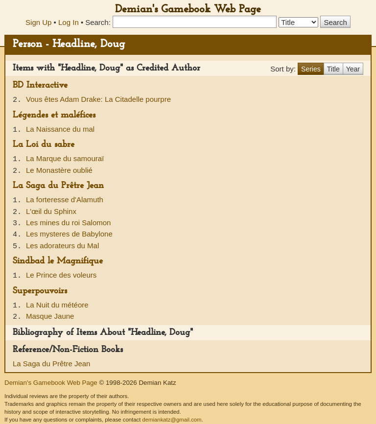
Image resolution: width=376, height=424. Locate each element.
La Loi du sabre (43, 144)
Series (311, 69)
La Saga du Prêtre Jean (58, 185)
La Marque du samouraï (65, 158)
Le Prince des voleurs (61, 275)
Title (333, 69)
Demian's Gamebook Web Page (188, 9)
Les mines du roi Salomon (68, 222)
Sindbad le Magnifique (58, 261)
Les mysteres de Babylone (69, 234)
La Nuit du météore (57, 305)
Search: (98, 22)
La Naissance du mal (60, 129)
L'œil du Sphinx (51, 211)
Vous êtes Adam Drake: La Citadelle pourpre (98, 99)
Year (353, 69)
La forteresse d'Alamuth (64, 199)
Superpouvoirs (40, 291)
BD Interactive (40, 85)
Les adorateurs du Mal (62, 245)
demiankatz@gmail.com (171, 420)
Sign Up (38, 22)
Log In (68, 22)
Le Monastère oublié (59, 170)
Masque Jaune (50, 316)
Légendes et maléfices (54, 115)
